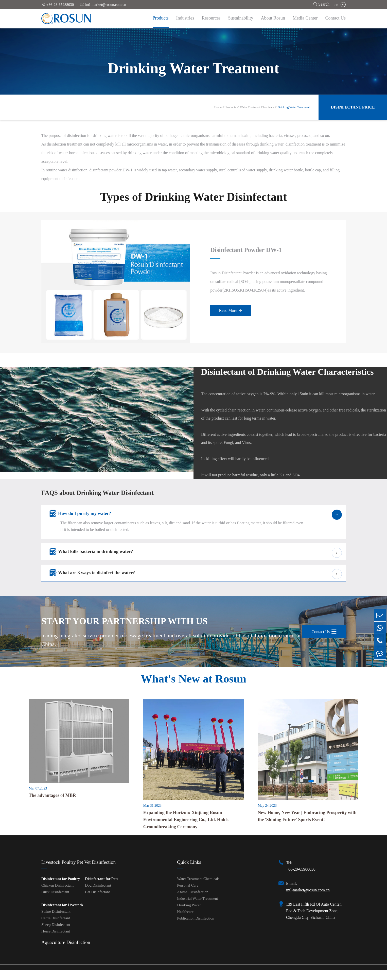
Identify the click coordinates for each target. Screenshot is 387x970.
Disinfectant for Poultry (60, 854)
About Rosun (273, 18)
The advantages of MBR (52, 771)
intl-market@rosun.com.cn (103, 4)
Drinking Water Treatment (294, 107)
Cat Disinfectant (97, 867)
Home (218, 107)
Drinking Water (189, 880)
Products (161, 18)
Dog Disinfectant (98, 861)
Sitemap (179, 965)
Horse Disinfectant (55, 907)
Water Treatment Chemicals (257, 107)
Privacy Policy (203, 965)
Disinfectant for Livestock (62, 880)
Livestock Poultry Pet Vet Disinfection (78, 837)
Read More (202, 298)
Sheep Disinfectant (55, 900)
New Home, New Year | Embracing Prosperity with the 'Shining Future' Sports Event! (307, 791)
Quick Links (189, 837)
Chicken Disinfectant (57, 861)
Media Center (305, 18)
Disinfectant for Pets (101, 854)
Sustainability (240, 18)
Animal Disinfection (192, 867)
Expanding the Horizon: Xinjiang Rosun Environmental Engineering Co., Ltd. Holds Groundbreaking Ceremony (185, 795)
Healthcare (185, 887)
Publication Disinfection (195, 894)
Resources (211, 18)
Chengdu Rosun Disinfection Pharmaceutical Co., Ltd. (187, 960)
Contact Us (335, 18)
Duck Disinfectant (55, 867)
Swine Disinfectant (56, 887)
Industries (185, 18)
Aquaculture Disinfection (65, 917)
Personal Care (187, 861)
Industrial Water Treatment (197, 874)
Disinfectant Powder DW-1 (220, 237)
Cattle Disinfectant (55, 893)
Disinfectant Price (353, 107)
